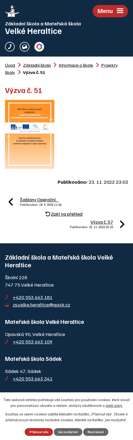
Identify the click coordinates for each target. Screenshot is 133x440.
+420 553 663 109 (32, 341)
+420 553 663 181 (32, 297)
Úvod (10, 65)
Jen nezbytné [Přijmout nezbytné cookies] (68, 432)
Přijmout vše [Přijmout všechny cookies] (38, 432)
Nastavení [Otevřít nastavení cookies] (96, 432)
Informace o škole (76, 65)
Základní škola (37, 65)
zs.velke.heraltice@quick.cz (41, 305)
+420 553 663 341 (32, 378)
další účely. (114, 405)
